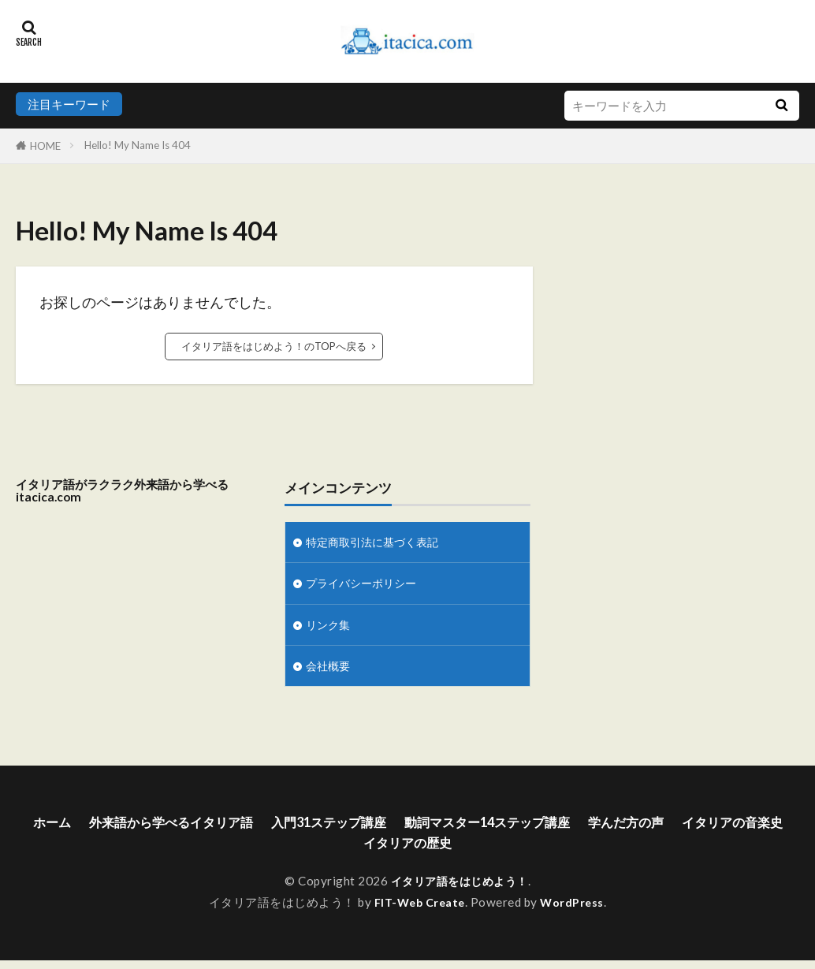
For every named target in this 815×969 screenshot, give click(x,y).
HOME (45, 146)
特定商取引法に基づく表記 (377, 542)
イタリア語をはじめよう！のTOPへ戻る (274, 346)
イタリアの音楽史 (349, 851)
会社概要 (329, 670)
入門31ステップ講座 (385, 829)
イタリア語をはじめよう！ (459, 889)
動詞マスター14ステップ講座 (561, 829)
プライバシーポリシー (365, 585)
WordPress (575, 911)
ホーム (79, 829)
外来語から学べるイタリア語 (210, 829)
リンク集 (329, 628)
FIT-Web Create (418, 911)
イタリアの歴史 (473, 851)
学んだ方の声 (714, 829)
